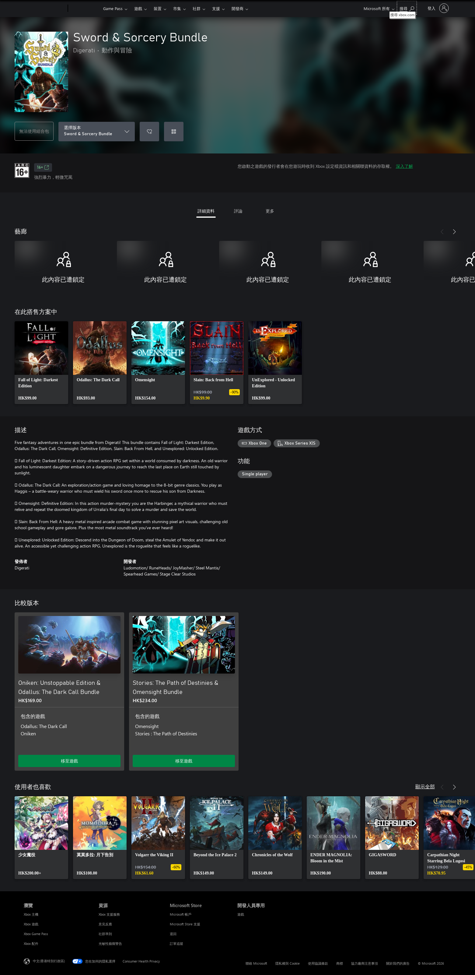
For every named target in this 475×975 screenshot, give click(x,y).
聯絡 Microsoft (256, 963)
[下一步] (454, 231)
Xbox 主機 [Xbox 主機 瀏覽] (31, 914)
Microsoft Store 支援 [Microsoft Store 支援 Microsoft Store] (185, 924)
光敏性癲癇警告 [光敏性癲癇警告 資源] (110, 943)
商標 (339, 963)
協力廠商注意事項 (364, 963)
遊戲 (138, 8)
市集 (177, 8)
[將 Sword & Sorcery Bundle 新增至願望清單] (149, 131)
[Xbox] (85, 8)
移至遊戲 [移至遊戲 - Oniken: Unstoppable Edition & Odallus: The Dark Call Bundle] (69, 761)
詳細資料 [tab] (206, 211)
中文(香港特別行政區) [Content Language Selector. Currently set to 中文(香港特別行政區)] (49, 961)
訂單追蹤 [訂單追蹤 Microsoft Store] (176, 943)
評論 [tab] (238, 211)
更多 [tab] (270, 211)
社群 (197, 8)
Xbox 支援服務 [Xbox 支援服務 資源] (109, 914)
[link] (41, 362)
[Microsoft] (44, 8)
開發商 (237, 8)
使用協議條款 (318, 963)
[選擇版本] (96, 131)
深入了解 (404, 166)
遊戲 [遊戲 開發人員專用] (240, 914)
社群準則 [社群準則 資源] (105, 934)
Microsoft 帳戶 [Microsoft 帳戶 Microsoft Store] (180, 914)
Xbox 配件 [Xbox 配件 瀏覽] (31, 943)
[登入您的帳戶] (437, 8)
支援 (216, 8)
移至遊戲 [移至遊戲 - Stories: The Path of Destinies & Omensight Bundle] (183, 761)
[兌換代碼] (173, 131)
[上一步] (442, 231)
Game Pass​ (113, 8)
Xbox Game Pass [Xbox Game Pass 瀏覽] (36, 934)
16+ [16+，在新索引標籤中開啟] (43, 167)
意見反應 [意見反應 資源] (105, 924)
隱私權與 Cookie (287, 963)
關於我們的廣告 (398, 963)
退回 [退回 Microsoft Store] (173, 934)
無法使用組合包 (34, 131)
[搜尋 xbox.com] (407, 8)
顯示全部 (425, 786)
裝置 (158, 8)
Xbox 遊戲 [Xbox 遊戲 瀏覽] (31, 924)
